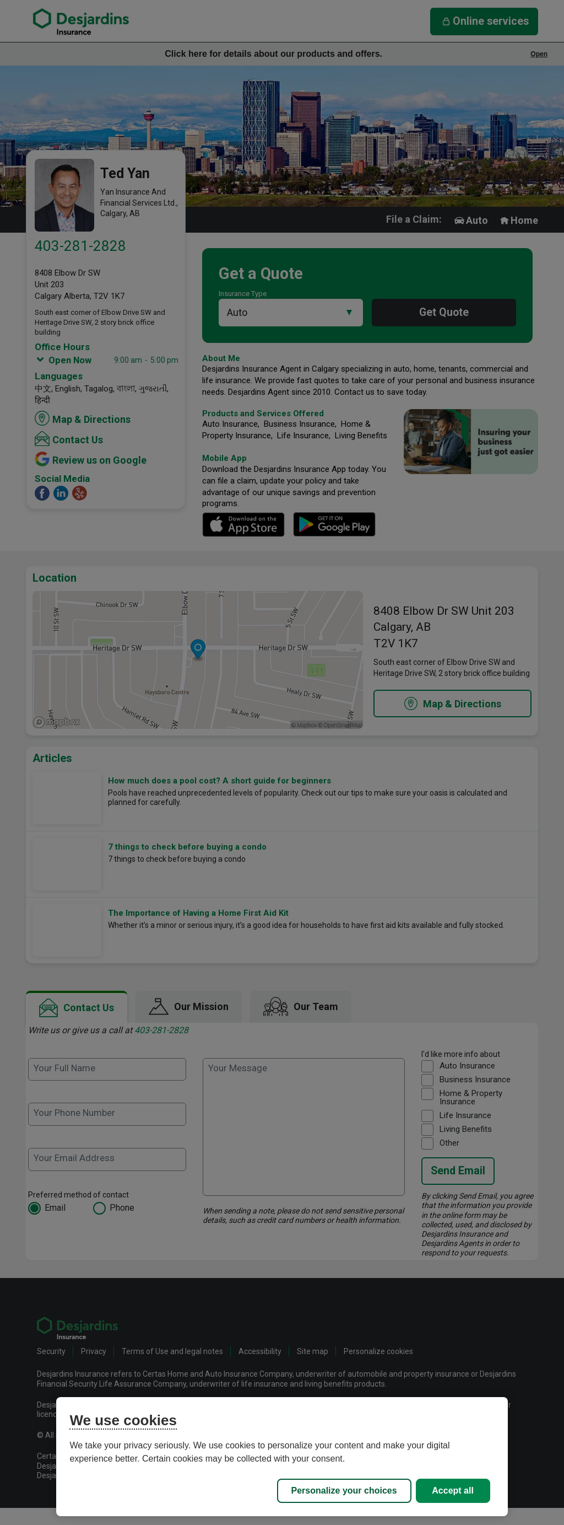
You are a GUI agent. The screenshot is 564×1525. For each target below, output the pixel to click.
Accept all (453, 1490)
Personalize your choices (344, 1490)
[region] (281, 1456)
